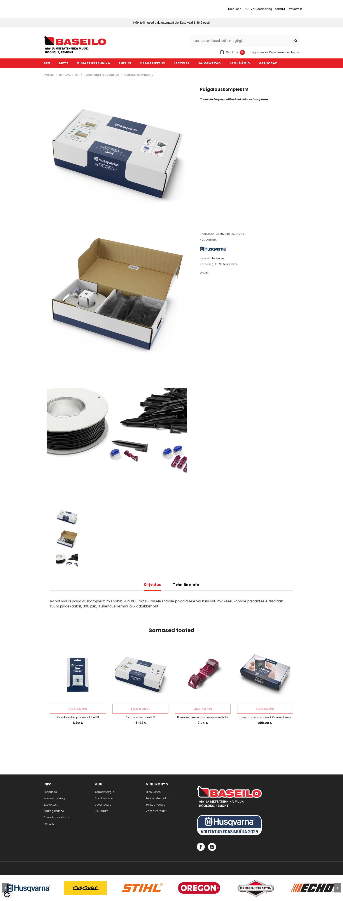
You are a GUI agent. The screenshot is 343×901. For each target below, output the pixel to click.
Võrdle (204, 273)
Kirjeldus (152, 584)
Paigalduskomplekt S (138, 75)
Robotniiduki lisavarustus (101, 75)
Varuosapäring (252, 9)
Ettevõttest (294, 9)
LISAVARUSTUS (69, 75)
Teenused (221, 9)
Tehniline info (186, 584)
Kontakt (274, 9)
